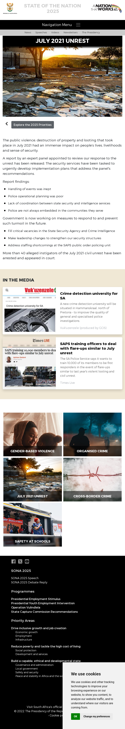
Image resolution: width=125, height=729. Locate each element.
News (27, 32)
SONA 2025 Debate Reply (29, 582)
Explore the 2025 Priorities (33, 125)
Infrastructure (23, 639)
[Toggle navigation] (62, 24)
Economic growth (26, 632)
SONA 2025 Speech (24, 578)
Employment (23, 635)
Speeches (41, 32)
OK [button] (75, 716)
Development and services (31, 654)
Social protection (25, 650)
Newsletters (70, 32)
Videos (55, 32)
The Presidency (91, 32)
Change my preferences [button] (97, 716)
